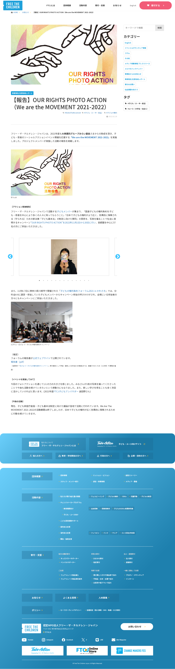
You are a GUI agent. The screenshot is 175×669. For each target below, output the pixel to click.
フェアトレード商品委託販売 (71, 579)
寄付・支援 (100, 5)
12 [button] (84, 280)
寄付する (155, 5)
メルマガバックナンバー (134, 69)
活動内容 (83, 5)
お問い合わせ (134, 626)
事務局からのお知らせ (133, 74)
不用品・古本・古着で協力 (103, 579)
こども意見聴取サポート (69, 521)
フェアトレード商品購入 (70, 575)
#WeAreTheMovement (73, 113)
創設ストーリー (131, 475)
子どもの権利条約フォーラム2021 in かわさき (83, 290)
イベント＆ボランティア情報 (135, 48)
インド (105, 533)
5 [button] (55, 280)
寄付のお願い (130, 84)
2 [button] (43, 280)
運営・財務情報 (99, 481)
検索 (160, 27)
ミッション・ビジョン (101, 475)
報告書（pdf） (18, 361)
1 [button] (39, 280)
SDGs (124, 496)
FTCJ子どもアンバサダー (66, 391)
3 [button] (47, 280)
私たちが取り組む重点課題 (70, 496)
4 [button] (51, 280)
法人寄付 (129, 558)
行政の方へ (105, 455)
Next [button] (117, 256)
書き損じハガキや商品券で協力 (104, 575)
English (128, 43)
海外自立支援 (65, 533)
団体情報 (63, 475)
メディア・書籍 (131, 481)
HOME (14, 12)
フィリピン (95, 533)
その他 (127, 58)
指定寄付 (96, 562)
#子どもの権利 (111, 113)
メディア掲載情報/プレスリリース (137, 63)
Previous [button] (10, 256)
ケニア (114, 533)
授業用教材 (106, 508)
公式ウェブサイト (41, 358)
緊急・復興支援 (66, 539)
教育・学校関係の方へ (71, 455)
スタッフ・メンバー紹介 (69, 481)
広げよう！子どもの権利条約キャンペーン (34, 366)
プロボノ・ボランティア (135, 575)
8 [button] (68, 280)
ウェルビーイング (97, 496)
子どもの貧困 (146, 496)
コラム (127, 53)
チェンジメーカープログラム (71, 502)
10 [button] (76, 280)
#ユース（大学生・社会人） (138, 109)
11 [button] (80, 280)
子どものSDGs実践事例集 (123, 508)
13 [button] (88, 280)
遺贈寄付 (129, 562)
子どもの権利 (113, 496)
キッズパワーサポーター (70, 558)
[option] (64, 257)
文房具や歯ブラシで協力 (102, 582)
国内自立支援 (65, 527)
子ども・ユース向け (71, 514)
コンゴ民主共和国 (128, 533)
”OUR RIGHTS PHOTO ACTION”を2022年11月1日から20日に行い (63, 222)
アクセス (48, 632)
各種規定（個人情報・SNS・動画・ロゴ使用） (104, 610)
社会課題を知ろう (131, 89)
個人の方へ (37, 455)
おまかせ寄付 (98, 558)
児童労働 (134, 496)
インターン (130, 579)
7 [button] (64, 280)
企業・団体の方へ (138, 455)
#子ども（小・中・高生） (93, 113)
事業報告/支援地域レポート (135, 79)
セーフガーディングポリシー (70, 610)
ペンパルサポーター (68, 562)
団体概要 (67, 5)
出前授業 (94, 508)
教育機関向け (69, 508)
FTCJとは (50, 5)
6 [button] (60, 280)
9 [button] (72, 280)
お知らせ (117, 5)
